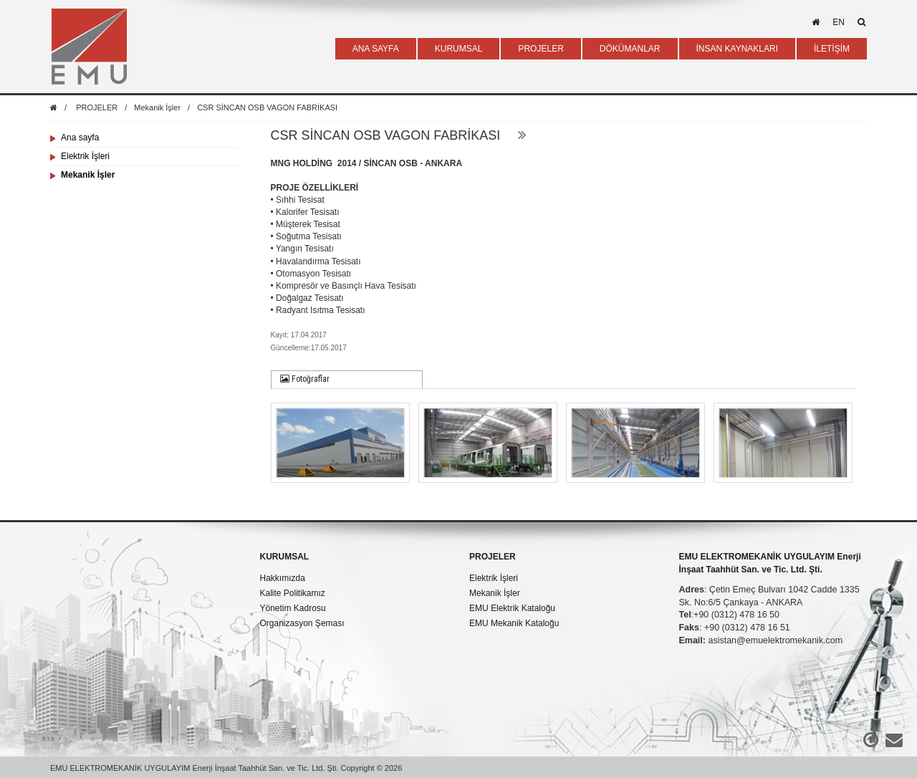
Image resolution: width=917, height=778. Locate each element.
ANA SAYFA (375, 49)
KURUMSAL (284, 557)
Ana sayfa (80, 138)
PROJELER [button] (540, 49)
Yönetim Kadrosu (293, 608)
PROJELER (96, 107)
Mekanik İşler (157, 107)
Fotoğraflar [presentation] (305, 379)
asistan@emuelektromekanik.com (775, 640)
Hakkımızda (282, 578)
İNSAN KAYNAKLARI (737, 49)
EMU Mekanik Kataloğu (514, 623)
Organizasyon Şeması (302, 623)
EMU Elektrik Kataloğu (512, 608)
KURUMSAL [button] (459, 49)
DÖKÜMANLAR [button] (630, 49)
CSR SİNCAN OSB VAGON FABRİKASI (267, 107)
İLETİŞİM (832, 49)
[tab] (347, 379)
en (838, 22)
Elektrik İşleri (85, 156)
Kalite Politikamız (292, 593)
